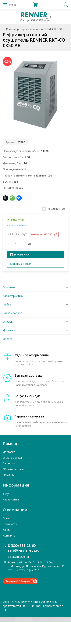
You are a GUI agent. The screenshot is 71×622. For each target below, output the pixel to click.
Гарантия (9, 469)
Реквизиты (10, 529)
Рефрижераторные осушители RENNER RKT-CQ (34, 29)
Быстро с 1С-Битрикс (18, 586)
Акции (6, 535)
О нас (6, 523)
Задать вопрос (12, 318)
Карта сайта (11, 505)
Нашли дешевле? (17, 225)
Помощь (8, 480)
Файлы (7, 310)
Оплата (7, 344)
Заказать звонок (19, 562)
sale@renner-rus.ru (23, 555)
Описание (9, 292)
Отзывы (8, 327)
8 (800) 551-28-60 (22, 550)
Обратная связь (13, 474)
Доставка (9, 335)
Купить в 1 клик (20, 269)
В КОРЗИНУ (19, 260)
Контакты (9, 540)
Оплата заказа (12, 463)
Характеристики (13, 301)
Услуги (7, 499)
